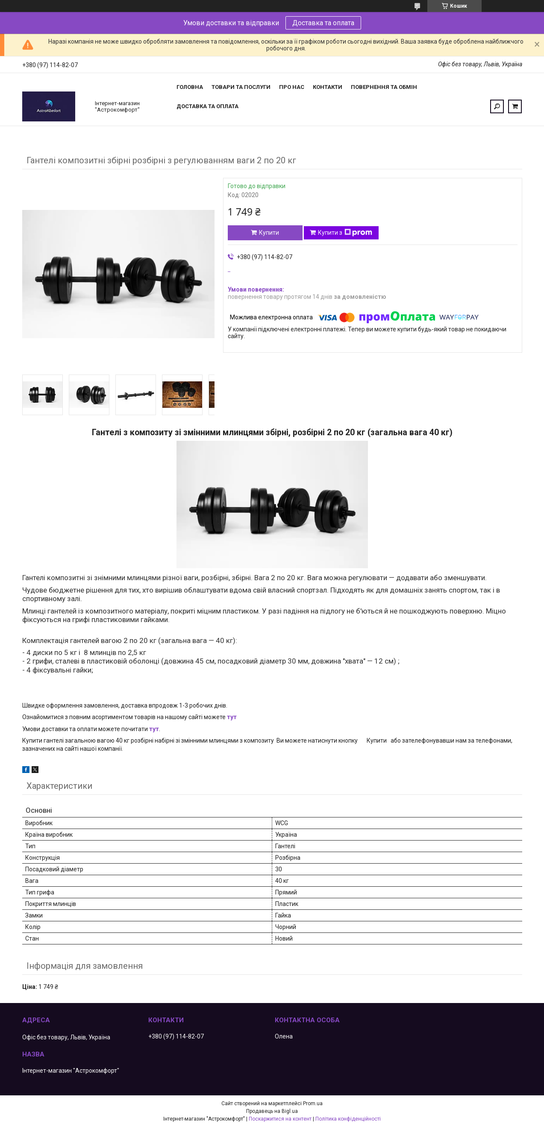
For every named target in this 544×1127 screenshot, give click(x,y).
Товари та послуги (241, 87)
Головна (189, 87)
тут (232, 717)
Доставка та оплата (323, 23)
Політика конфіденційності (348, 1119)
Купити (269, 232)
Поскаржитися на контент (280, 1119)
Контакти (327, 87)
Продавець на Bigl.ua (272, 1111)
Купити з (345, 232)
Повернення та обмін (384, 87)
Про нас (291, 87)
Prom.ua (313, 1103)
